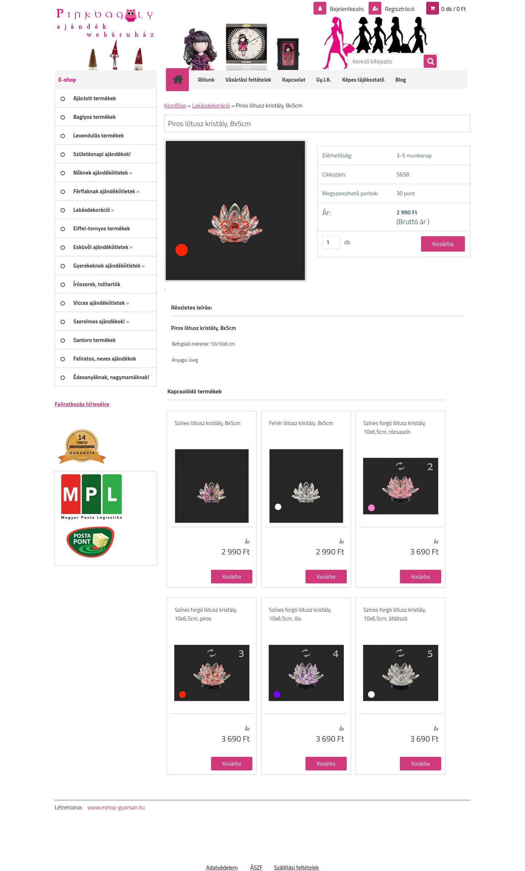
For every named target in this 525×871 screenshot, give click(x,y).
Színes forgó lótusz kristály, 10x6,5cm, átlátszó (394, 614)
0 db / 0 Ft (453, 8)
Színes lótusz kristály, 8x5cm (208, 423)
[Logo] (105, 22)
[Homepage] (182, 79)
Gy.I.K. (323, 79)
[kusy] (331, 242)
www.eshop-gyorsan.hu (116, 807)
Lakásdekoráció (211, 105)
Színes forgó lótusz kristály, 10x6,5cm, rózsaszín (394, 427)
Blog (400, 79)
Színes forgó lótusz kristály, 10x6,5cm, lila (300, 614)
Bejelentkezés (346, 8)
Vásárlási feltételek (248, 79)
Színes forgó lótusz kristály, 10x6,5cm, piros (206, 614)
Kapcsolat (294, 79)
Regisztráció (399, 8)
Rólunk (206, 79)
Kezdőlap (175, 105)
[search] (430, 62)
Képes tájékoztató (363, 79)
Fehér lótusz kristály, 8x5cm (301, 423)
